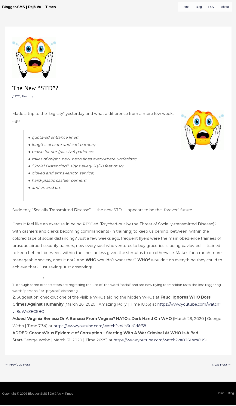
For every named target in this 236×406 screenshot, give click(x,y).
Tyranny (28, 106)
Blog (199, 7)
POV (212, 7)
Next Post (221, 374)
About (185, 16)
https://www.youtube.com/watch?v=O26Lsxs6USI (160, 349)
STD (17, 106)
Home (185, 7)
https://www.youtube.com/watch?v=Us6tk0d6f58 (99, 335)
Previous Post (18, 374)
